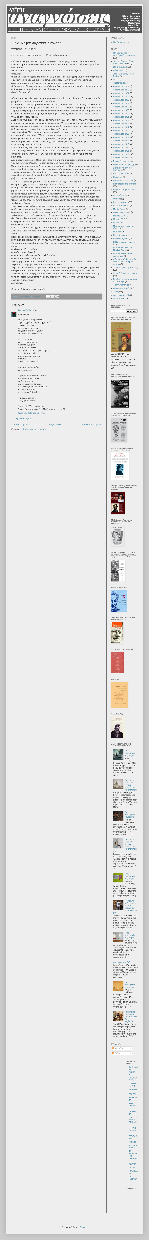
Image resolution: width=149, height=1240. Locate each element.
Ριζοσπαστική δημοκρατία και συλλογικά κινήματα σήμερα (124, 261)
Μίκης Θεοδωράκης (121, 212)
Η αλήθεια (117, 177)
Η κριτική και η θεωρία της (124, 189)
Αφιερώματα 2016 (121, 134)
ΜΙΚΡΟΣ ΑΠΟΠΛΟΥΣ (133, 1130)
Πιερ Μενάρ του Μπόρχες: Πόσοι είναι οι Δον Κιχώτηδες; (131, 1017)
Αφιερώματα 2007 (121, 103)
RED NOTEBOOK (133, 1179)
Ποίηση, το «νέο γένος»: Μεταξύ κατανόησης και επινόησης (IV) (125, 907)
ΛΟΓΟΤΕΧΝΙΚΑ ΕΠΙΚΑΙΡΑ (133, 1121)
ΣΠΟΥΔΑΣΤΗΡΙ (133, 1146)
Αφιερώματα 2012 (121, 120)
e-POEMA (132, 1163)
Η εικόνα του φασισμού (123, 180)
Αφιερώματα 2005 (121, 96)
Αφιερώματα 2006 (121, 100)
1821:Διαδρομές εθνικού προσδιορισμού (124, 62)
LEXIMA (132, 1167)
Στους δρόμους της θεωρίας (125, 267)
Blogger (83, 1227)
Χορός (116, 292)
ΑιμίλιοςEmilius (25, 310)
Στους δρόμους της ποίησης (125, 273)
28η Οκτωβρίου (120, 67)
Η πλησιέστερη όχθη (122, 962)
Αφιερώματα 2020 (121, 147)
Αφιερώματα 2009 (121, 110)
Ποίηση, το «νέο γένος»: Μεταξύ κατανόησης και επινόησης (131, 785)
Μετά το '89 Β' (119, 219)
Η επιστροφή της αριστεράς (125, 184)
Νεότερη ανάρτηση (20, 424)
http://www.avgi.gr (121, 42)
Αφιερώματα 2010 (121, 113)
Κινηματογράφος (120, 202)
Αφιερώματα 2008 (121, 107)
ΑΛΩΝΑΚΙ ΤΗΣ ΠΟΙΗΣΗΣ (133, 1070)
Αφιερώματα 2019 (121, 144)
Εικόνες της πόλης (121, 174)
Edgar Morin (118, 70)
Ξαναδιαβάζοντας (121, 238)
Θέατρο (116, 199)
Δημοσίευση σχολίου (24, 419)
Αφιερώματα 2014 (121, 127)
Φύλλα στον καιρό (121, 288)
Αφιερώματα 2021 (121, 151)
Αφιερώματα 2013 (121, 124)
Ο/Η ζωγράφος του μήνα (124, 242)
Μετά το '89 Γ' (119, 222)
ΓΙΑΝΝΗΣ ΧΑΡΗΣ (133, 1084)
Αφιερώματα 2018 (121, 141)
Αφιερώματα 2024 (121, 158)
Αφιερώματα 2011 (121, 117)
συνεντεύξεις (118, 298)
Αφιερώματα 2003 (121, 90)
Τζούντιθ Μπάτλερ (121, 285)
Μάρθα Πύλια (119, 209)
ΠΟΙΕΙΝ (132, 1142)
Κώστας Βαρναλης (121, 205)
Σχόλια (116, 1053)
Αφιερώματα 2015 (121, 130)
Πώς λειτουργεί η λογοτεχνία (130, 753)
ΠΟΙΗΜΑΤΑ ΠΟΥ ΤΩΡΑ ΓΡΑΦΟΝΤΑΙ (123, 249)
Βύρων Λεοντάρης (121, 161)
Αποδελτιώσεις (119, 83)
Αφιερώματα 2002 (121, 86)
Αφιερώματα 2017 (121, 137)
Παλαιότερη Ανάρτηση (91, 424)
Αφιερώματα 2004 (121, 93)
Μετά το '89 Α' (119, 216)
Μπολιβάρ (117, 232)
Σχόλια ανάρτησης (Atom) (34, 429)
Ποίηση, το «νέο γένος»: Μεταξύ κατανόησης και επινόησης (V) (125, 845)
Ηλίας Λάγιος (119, 195)
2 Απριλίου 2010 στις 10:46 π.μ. (32, 413)
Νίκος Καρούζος (120, 235)
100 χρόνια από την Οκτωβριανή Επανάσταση (124, 54)
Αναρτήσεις (118, 1048)
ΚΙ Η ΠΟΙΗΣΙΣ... (133, 1105)
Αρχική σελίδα (55, 424)
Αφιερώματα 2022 (121, 154)
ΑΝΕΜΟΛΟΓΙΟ (133, 1079)
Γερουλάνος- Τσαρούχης (124, 164)
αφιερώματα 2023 (121, 295)
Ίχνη (115, 79)
